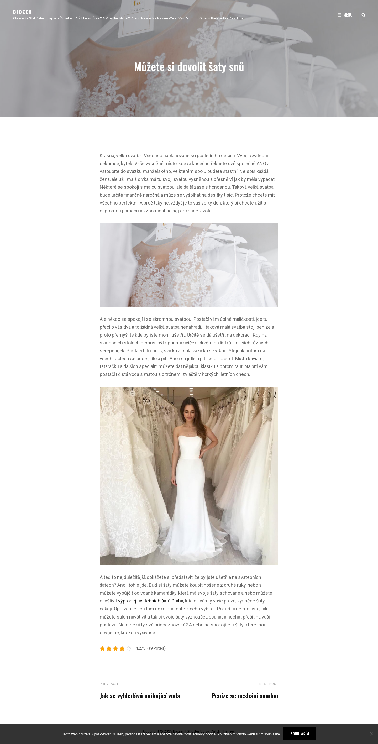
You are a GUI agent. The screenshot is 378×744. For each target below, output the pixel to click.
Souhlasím (300, 733)
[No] (371, 733)
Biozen (22, 11)
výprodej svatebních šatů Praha (150, 601)
